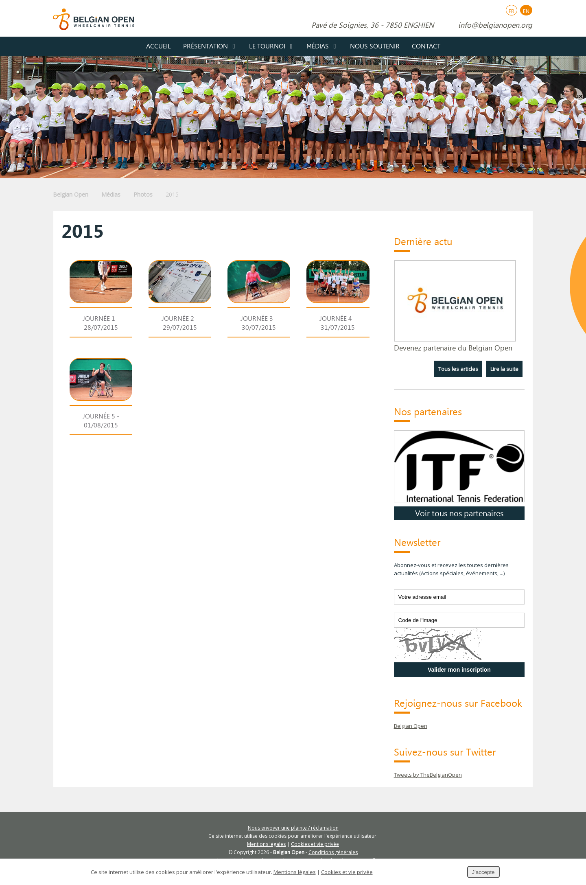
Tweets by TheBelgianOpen (428, 774)
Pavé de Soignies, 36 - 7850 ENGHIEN (372, 25)
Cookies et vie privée (315, 844)
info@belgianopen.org (495, 25)
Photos (143, 194)
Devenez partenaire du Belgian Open (453, 348)
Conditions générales (333, 852)
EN (526, 11)
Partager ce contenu (572, 537)
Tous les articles (458, 368)
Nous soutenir (375, 46)
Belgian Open (70, 194)
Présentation (205, 46)
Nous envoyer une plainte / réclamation (293, 827)
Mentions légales (266, 844)
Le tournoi (267, 46)
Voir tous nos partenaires (459, 513)
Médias (317, 46)
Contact (426, 46)
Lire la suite (504, 368)
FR (511, 11)
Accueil (158, 46)
